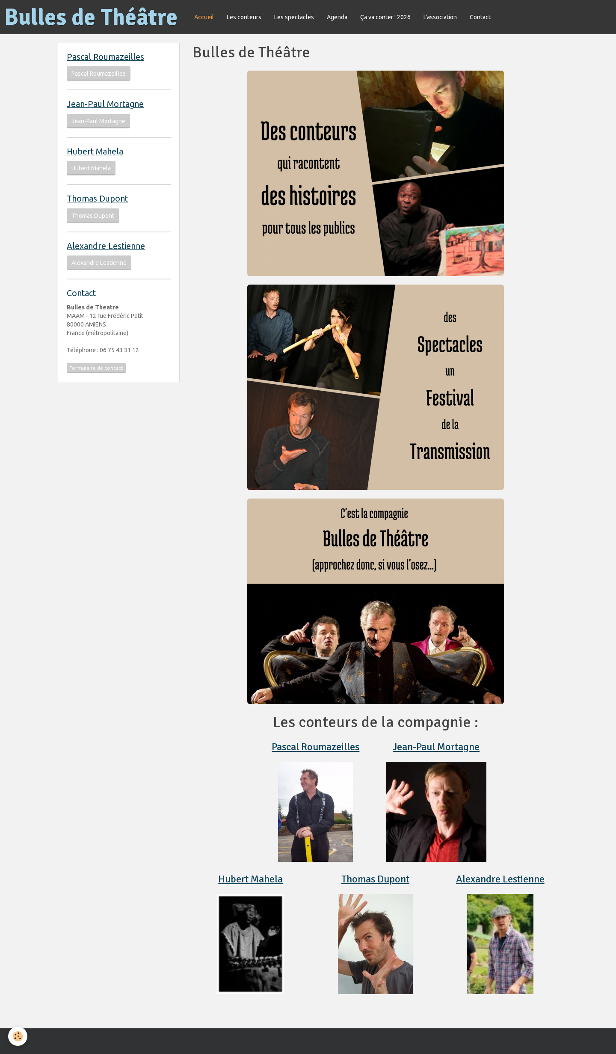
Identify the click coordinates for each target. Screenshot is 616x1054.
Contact (480, 17)
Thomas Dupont (375, 879)
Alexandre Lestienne (500, 879)
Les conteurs (244, 17)
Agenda (337, 17)
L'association (440, 17)
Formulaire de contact (96, 368)
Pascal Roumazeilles (315, 746)
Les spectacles (294, 17)
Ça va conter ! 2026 (385, 17)
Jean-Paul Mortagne (436, 746)
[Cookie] (18, 1036)
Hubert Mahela (250, 879)
